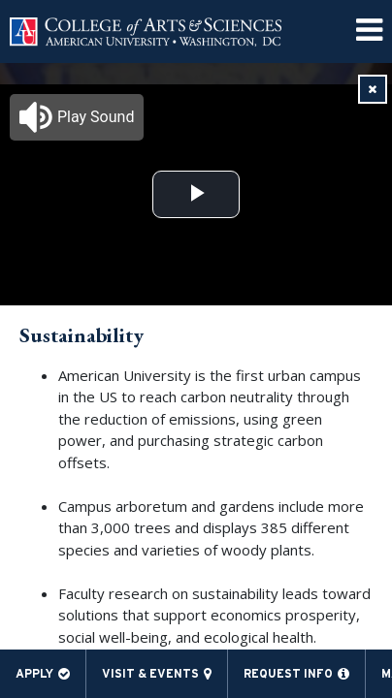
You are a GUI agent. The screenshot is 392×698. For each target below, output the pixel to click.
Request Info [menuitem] (288, 673)
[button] (77, 117)
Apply (34, 673)
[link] (372, 89)
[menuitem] (369, 31)
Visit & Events (150, 673)
